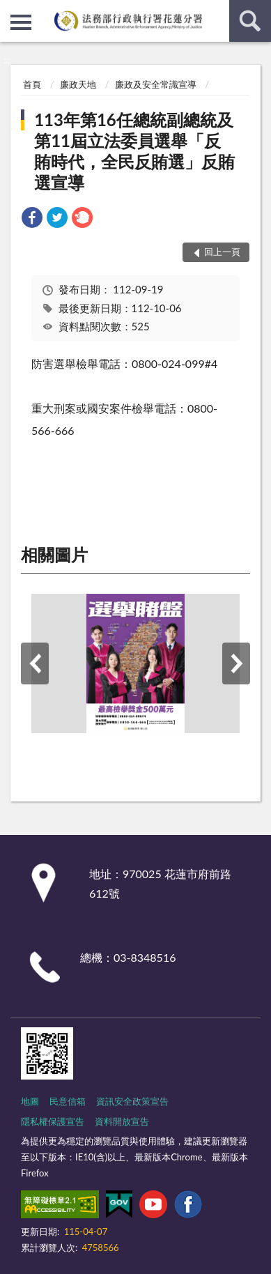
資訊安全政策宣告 (132, 1101)
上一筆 (35, 663)
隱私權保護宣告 (52, 1121)
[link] (32, 219)
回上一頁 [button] (222, 251)
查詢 (250, 21)
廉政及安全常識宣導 (155, 84)
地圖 (30, 1101)
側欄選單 (20, 22)
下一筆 (236, 663)
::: (11, 10)
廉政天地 (78, 84)
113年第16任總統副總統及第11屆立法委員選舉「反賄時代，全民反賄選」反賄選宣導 (134, 150)
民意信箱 (67, 1101)
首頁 (32, 84)
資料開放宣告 (122, 1121)
